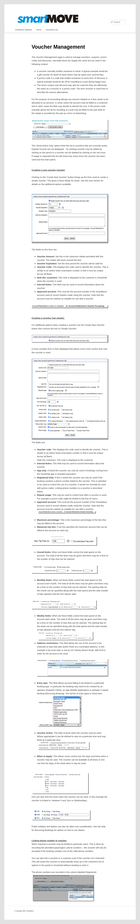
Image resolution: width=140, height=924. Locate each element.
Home (38, 30)
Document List (52, 30)
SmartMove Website (23, 30)
